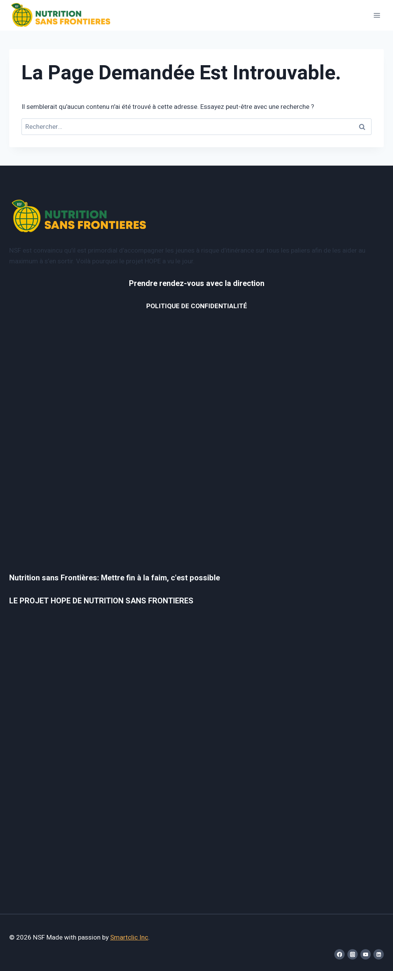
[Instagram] (352, 954)
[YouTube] (365, 954)
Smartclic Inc (129, 937)
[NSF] (60, 15)
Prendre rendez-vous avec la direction (196, 283)
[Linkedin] (378, 954)
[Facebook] (339, 954)
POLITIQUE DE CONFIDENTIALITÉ (196, 306)
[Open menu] (377, 15)
